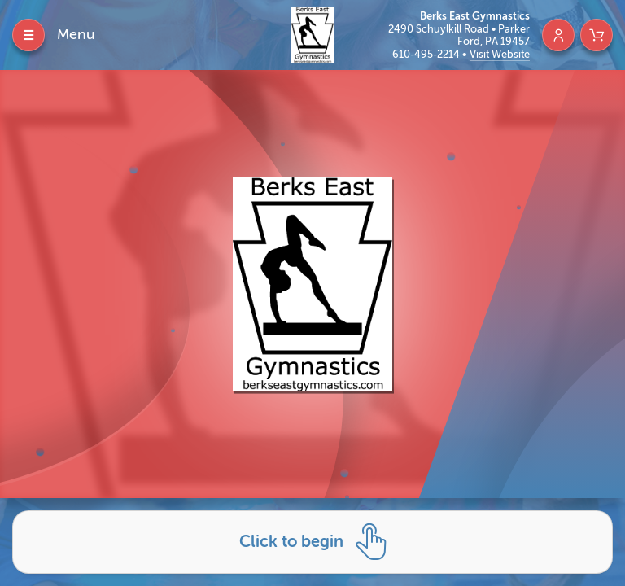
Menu (76, 34)
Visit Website (500, 54)
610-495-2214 (427, 54)
